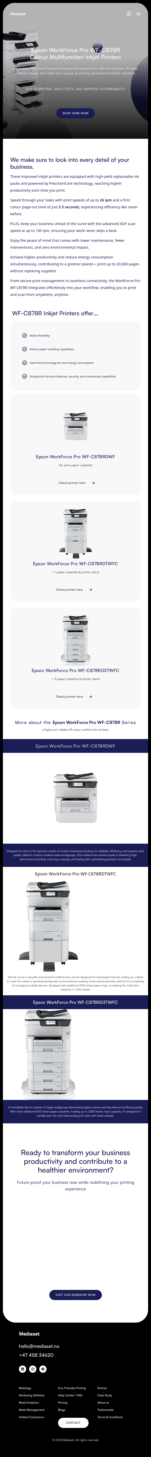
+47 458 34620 (36, 1355)
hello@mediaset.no (39, 1346)
